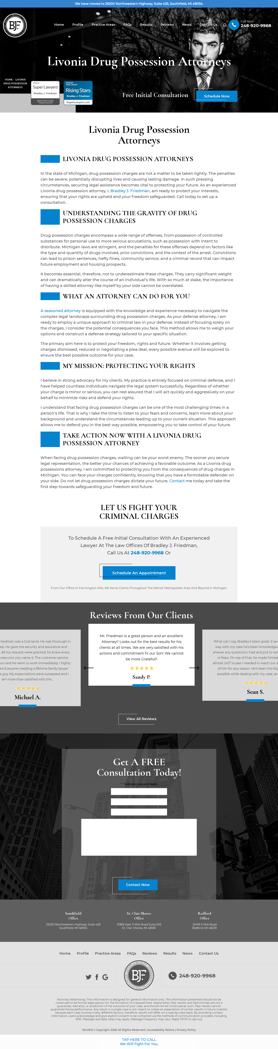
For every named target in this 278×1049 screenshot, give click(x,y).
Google (105, 977)
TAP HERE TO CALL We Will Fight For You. (139, 1042)
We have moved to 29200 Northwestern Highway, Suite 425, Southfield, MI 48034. (139, 4)
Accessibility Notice (160, 1030)
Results (146, 24)
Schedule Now (217, 96)
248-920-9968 (256, 25)
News (186, 24)
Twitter (89, 977)
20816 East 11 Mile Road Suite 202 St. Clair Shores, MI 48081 (139, 926)
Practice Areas (103, 24)
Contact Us (208, 24)
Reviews (167, 24)
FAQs (127, 24)
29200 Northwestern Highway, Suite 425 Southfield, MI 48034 (73, 926)
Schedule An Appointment (139, 573)
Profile (77, 24)
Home (59, 24)
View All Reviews (141, 719)
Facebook (97, 977)
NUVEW (87, 1030)
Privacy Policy (186, 1030)
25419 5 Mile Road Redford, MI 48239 (204, 926)
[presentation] (89, 668)
